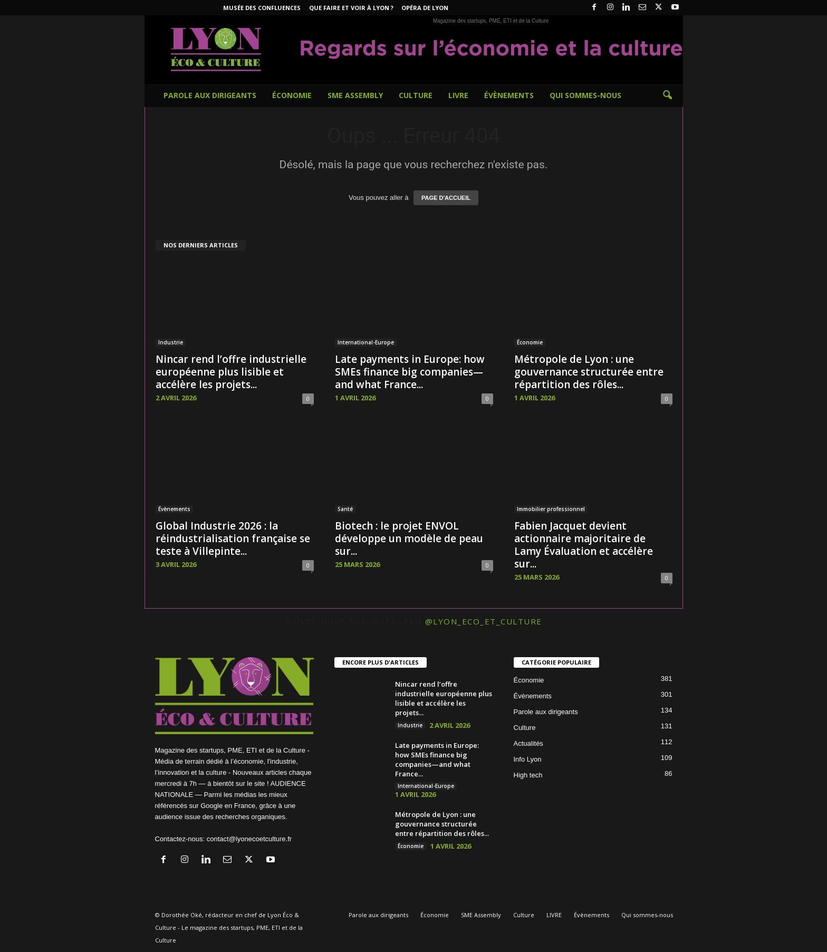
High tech (528, 775)
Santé (345, 509)
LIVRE (458, 95)
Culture (415, 95)
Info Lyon (528, 759)
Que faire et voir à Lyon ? (351, 8)
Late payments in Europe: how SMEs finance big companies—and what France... (410, 371)
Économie (292, 95)
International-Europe (366, 342)
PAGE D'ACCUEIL (445, 198)
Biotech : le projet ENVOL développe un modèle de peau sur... (409, 538)
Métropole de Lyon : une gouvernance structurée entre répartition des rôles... (588, 371)
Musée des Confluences (262, 8)
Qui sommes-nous (585, 95)
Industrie (170, 342)
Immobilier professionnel (551, 509)
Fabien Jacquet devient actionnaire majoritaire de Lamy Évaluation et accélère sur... (583, 545)
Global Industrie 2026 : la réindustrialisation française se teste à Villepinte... (233, 538)
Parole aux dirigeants (210, 95)
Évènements (509, 95)
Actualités (528, 743)
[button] (667, 95)
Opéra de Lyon (424, 8)
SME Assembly (355, 95)
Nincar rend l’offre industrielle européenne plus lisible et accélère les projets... (231, 371)
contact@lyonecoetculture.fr (249, 839)
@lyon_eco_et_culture (483, 621)
